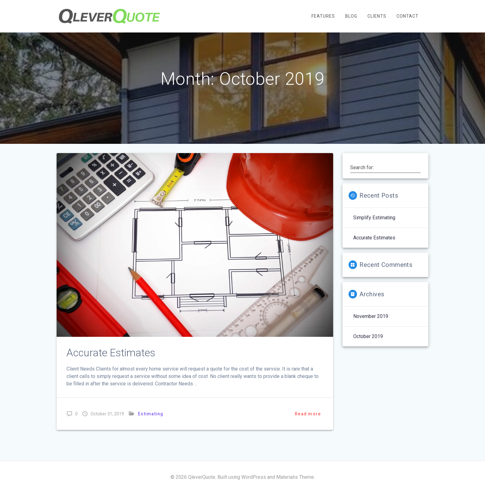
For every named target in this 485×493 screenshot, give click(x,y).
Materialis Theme (295, 477)
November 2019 (370, 328)
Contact (407, 16)
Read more (308, 425)
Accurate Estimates (111, 364)
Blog (351, 16)
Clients (376, 16)
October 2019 (368, 348)
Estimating (151, 425)
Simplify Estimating (374, 229)
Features (323, 16)
